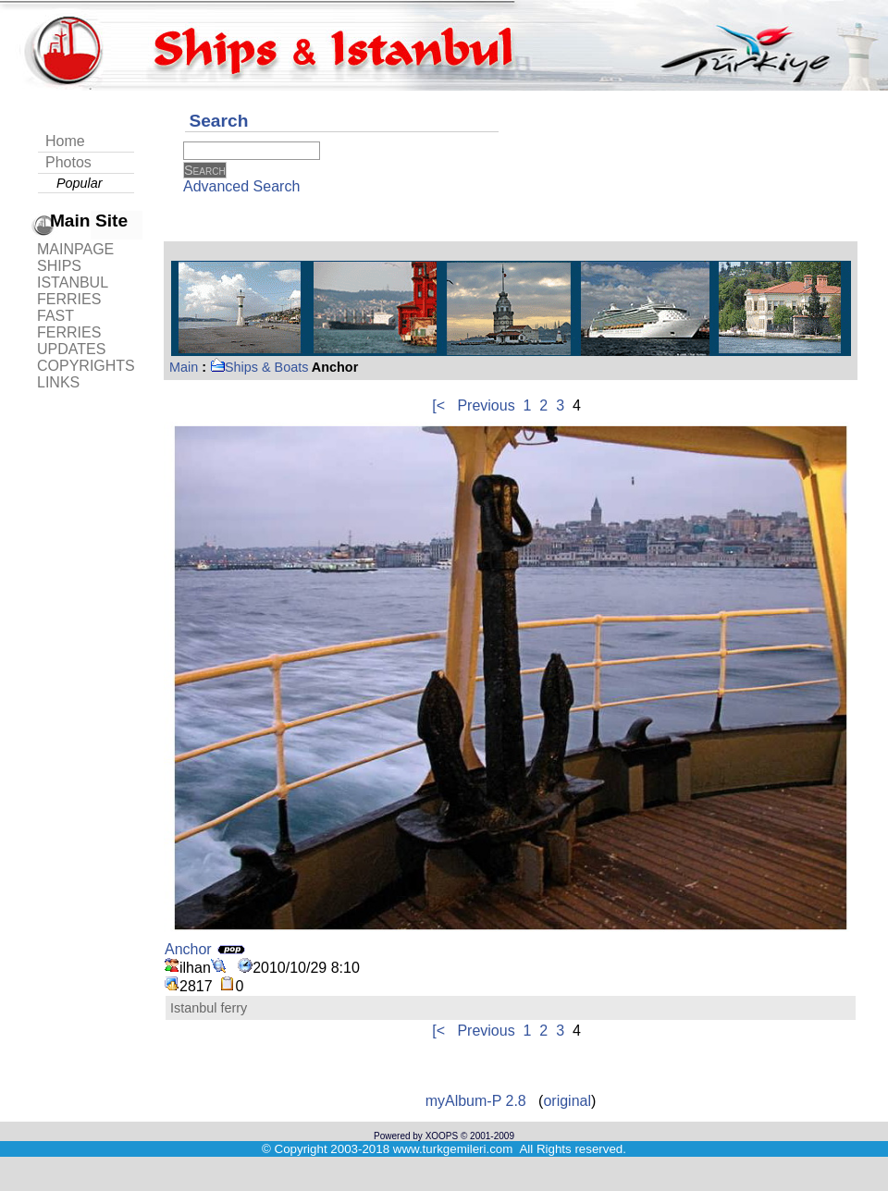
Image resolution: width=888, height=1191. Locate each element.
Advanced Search (241, 186)
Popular (79, 183)
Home (65, 141)
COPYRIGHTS (86, 366)
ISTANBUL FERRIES (72, 291)
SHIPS (59, 266)
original (567, 1101)
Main (183, 367)
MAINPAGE (75, 249)
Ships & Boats (259, 367)
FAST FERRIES (69, 324)
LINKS (58, 382)
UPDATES (71, 349)
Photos (68, 162)
